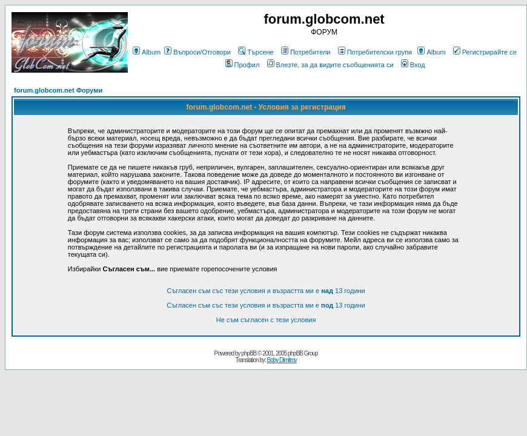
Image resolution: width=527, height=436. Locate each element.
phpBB (248, 353)
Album (147, 52)
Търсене (256, 52)
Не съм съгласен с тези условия (266, 319)
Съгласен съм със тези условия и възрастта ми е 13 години (266, 290)
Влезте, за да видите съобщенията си (330, 64)
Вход (413, 64)
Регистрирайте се (485, 52)
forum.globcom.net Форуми (58, 90)
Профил (242, 64)
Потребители (306, 52)
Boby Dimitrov (281, 360)
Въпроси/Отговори (197, 52)
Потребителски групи (375, 52)
